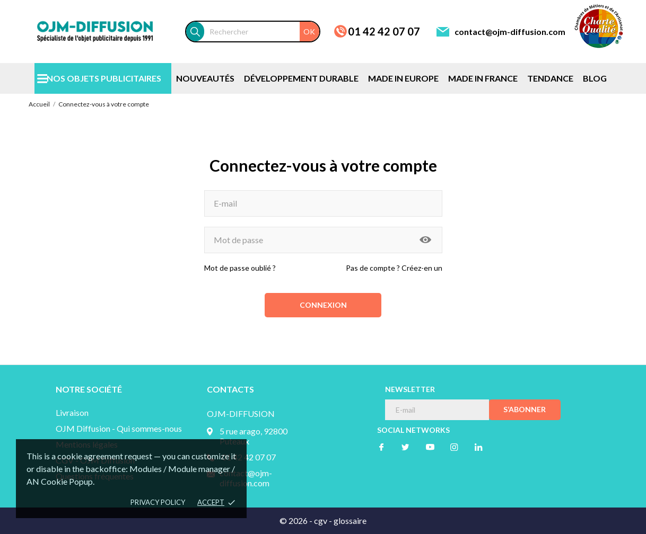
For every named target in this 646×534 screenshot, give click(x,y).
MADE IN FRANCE (483, 78)
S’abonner (524, 409)
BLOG (595, 78)
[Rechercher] (261, 31)
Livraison (72, 412)
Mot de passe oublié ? (240, 267)
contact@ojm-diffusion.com (510, 31)
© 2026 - (297, 520)
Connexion (323, 304)
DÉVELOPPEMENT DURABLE (301, 78)
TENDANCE (550, 78)
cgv (320, 520)
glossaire (350, 520)
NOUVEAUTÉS (205, 78)
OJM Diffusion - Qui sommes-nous (119, 428)
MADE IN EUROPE (403, 78)
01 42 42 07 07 (384, 31)
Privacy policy (157, 502)
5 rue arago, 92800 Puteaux (253, 436)
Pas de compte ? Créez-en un (394, 267)
